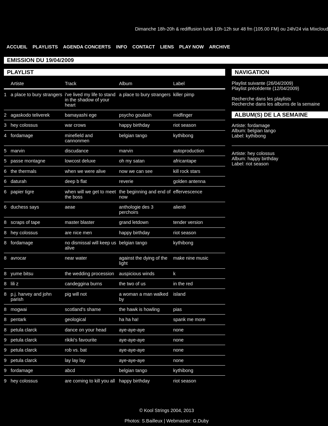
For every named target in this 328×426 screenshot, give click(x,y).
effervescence (187, 191)
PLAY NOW (191, 46)
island (179, 294)
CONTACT (143, 46)
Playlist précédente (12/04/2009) (265, 88)
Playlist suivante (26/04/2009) (262, 83)
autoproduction (188, 150)
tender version (188, 222)
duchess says (25, 207)
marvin (18, 150)
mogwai (19, 309)
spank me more (189, 319)
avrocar (18, 258)
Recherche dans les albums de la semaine (276, 104)
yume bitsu (22, 273)
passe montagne (28, 160)
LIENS (167, 46)
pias (177, 309)
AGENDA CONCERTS (87, 46)
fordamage (22, 135)
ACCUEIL (17, 46)
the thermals (23, 171)
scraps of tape (25, 222)
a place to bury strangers (36, 94)
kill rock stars (186, 171)
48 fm (246, 29)
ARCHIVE (219, 46)
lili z (15, 283)
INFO (121, 46)
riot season (184, 125)
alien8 (179, 207)
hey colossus (24, 125)
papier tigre (22, 191)
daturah (19, 181)
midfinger (182, 115)
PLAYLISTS (45, 46)
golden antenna (189, 181)
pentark (18, 319)
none (178, 329)
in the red (183, 283)
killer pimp (183, 94)
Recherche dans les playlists (261, 98)
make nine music (190, 258)
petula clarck (24, 329)
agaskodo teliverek (30, 115)
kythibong (183, 135)
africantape (184, 160)
